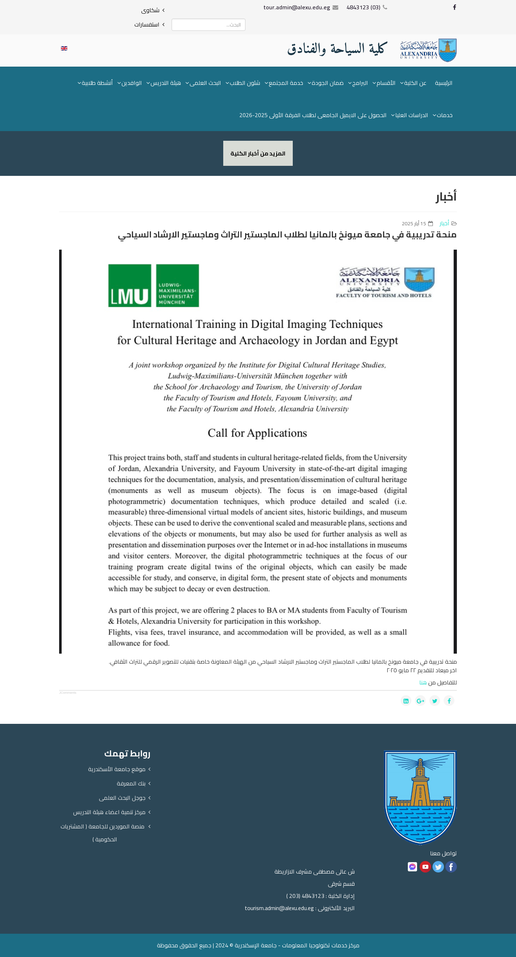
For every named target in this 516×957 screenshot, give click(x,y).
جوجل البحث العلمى (122, 797)
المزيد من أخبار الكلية (258, 153)
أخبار (444, 223)
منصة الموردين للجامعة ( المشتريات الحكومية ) (102, 833)
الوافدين (131, 82)
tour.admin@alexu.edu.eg (296, 7)
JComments (67, 692)
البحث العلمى (205, 82)
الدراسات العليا (411, 115)
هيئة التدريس (165, 82)
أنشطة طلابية (97, 82)
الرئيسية (444, 82)
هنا (423, 682)
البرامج (360, 82)
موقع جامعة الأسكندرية (116, 769)
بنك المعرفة (131, 783)
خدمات (445, 115)
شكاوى (150, 10)
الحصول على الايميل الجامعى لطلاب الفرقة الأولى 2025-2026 (313, 115)
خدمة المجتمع (286, 82)
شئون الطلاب (245, 82)
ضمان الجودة (328, 82)
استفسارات (146, 24)
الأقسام (386, 82)
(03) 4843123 (363, 7)
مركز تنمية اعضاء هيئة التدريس (109, 812)
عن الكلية (415, 82)
